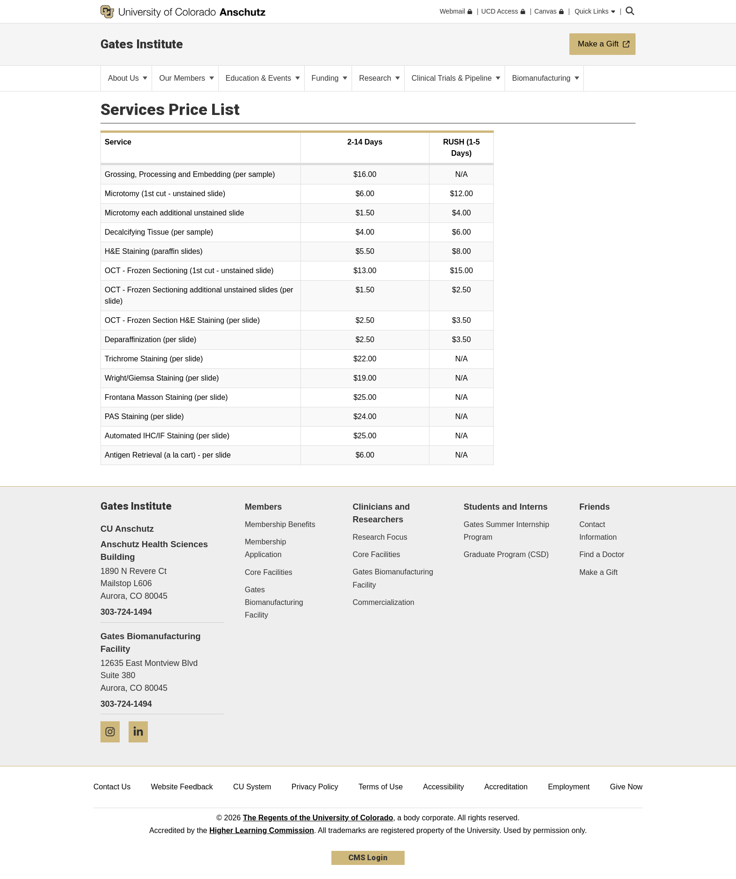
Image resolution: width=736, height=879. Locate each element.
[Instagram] (113, 746)
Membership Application (265, 548)
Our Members (186, 78)
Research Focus (380, 537)
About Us (127, 78)
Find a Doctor (601, 554)
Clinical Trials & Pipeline (456, 78)
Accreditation (506, 787)
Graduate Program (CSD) (506, 554)
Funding (329, 78)
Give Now (626, 787)
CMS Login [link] (367, 857)
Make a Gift (598, 572)
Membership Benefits (280, 524)
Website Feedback (182, 787)
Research (379, 78)
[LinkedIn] (142, 746)
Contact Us (111, 787)
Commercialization (383, 602)
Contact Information (598, 530)
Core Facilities (268, 572)
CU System (252, 787)
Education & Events (263, 78)
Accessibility (443, 787)
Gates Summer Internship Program (506, 530)
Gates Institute (141, 44)
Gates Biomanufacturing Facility (274, 602)
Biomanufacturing (545, 78)
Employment (569, 787)
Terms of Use (381, 787)
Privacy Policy (314, 787)
